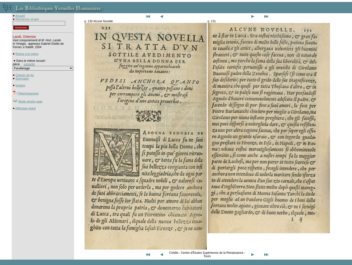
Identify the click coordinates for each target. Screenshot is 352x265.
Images (20, 85)
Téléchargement (28, 93)
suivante (29, 64)
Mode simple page (30, 101)
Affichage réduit (25, 108)
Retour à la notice (26, 54)
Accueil (20, 16)
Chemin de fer (24, 75)
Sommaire (22, 78)
